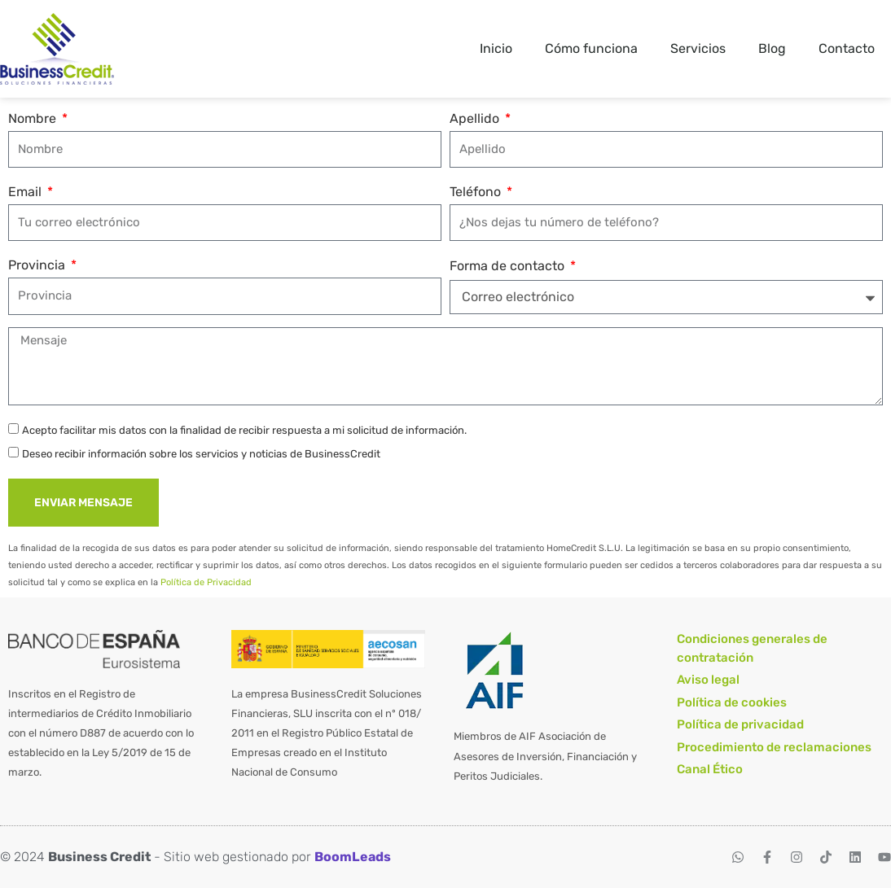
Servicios (698, 48)
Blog (772, 48)
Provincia (38, 265)
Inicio (496, 48)
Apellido (476, 118)
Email (26, 191)
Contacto (847, 48)
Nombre (33, 118)
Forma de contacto (509, 265)
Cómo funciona (591, 48)
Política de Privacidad (206, 582)
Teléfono (477, 191)
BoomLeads (352, 856)
